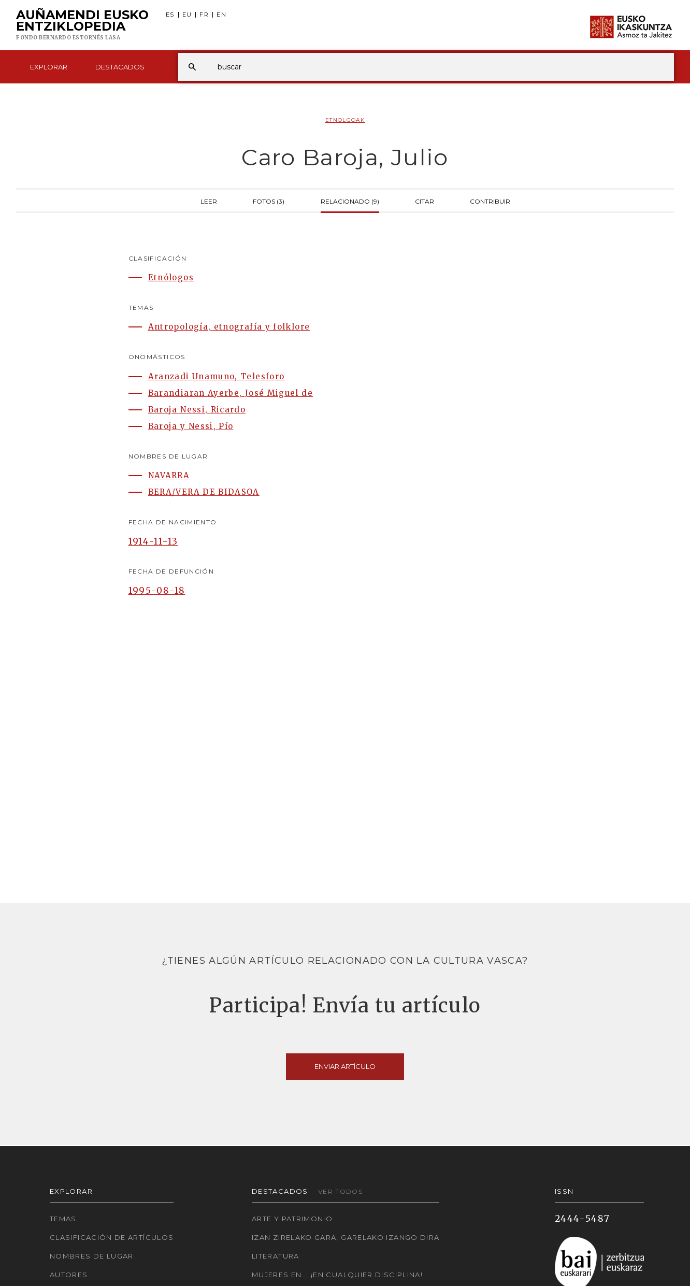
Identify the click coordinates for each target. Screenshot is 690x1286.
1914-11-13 (153, 541)
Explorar (48, 67)
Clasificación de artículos (112, 1237)
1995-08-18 (156, 590)
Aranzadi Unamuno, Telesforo (216, 376)
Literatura (275, 1256)
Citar (424, 200)
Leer (208, 200)
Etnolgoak (345, 120)
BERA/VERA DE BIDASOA (204, 492)
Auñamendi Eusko (82, 25)
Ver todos (340, 1191)
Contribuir (490, 200)
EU (187, 15)
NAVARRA (169, 475)
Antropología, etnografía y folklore (229, 327)
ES (170, 15)
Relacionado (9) (350, 200)
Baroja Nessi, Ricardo (197, 410)
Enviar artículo (345, 1066)
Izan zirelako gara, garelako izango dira (345, 1237)
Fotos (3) (268, 200)
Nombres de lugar (92, 1256)
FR (204, 15)
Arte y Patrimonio (292, 1218)
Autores (69, 1274)
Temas (63, 1218)
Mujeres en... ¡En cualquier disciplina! (337, 1274)
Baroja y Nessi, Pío (191, 426)
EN (221, 15)
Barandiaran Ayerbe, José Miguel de (230, 393)
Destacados (120, 67)
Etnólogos (171, 277)
